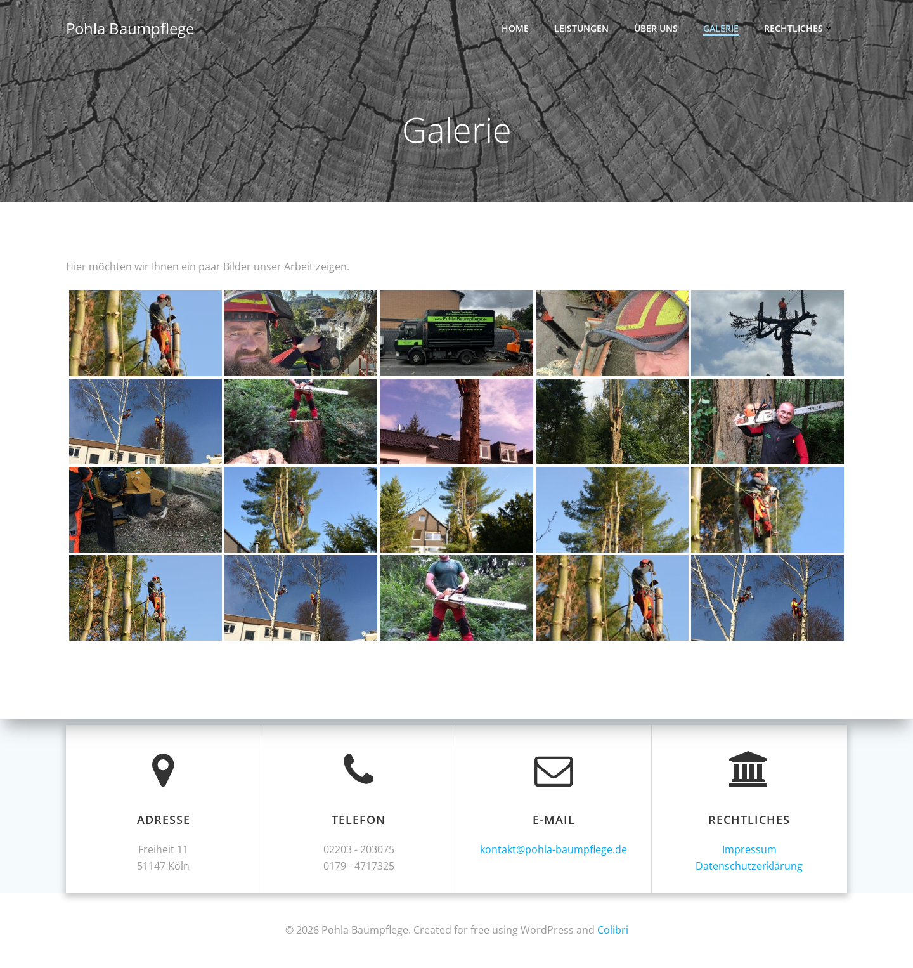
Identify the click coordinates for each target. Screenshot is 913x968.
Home (515, 29)
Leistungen (581, 29)
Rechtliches (799, 29)
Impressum (749, 849)
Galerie (721, 29)
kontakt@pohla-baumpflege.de (554, 849)
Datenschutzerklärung (749, 866)
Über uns (656, 29)
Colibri (612, 930)
